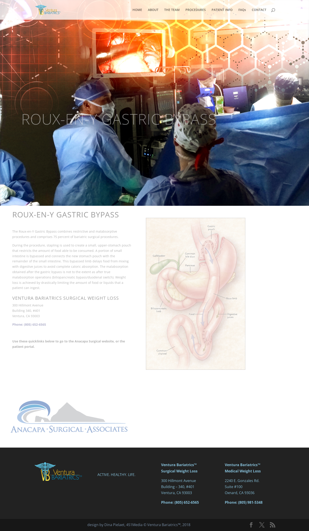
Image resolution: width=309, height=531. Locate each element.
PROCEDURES (195, 10)
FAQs (242, 10)
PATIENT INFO (222, 10)
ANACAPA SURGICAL (69, 362)
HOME (137, 10)
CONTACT (259, 10)
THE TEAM (172, 10)
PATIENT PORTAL (69, 380)
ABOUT (153, 10)
